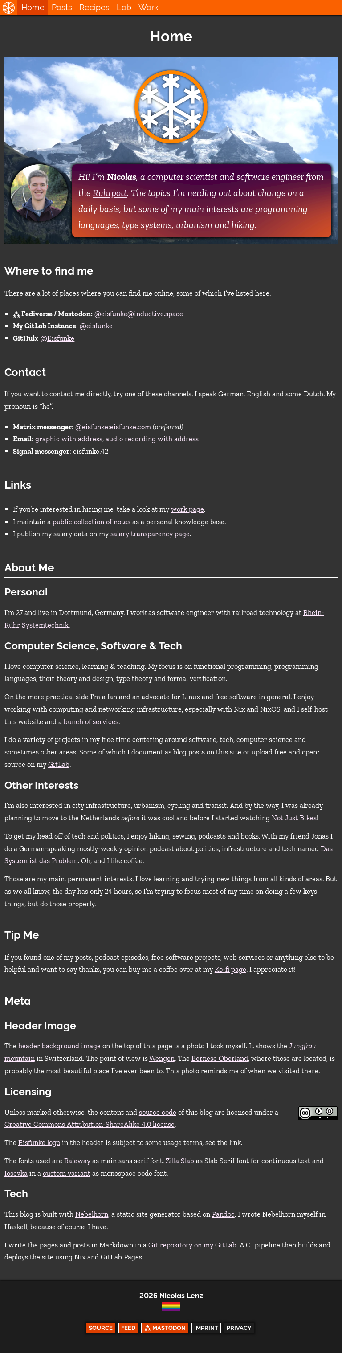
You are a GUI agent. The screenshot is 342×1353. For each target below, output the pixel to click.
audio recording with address (152, 439)
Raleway (77, 1161)
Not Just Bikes (294, 818)
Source (101, 1327)
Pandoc (223, 1214)
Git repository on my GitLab (192, 1245)
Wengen (162, 1058)
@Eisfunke (57, 338)
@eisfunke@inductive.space (138, 314)
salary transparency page (150, 534)
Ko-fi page (230, 969)
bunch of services (91, 721)
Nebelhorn (91, 1214)
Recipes (94, 7)
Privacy (239, 1327)
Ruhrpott (110, 192)
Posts (62, 7)
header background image (59, 1046)
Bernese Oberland (219, 1058)
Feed (128, 1327)
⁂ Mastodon (165, 1327)
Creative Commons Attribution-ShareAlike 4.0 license (89, 1124)
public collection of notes (91, 522)
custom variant (66, 1173)
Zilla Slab (180, 1161)
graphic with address (68, 439)
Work (148, 7)
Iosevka (16, 1173)
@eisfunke (96, 326)
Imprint (206, 1327)
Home (33, 7)
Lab (124, 7)
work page (187, 509)
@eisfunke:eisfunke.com (113, 427)
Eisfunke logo (39, 1142)
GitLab (58, 764)
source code (157, 1112)
